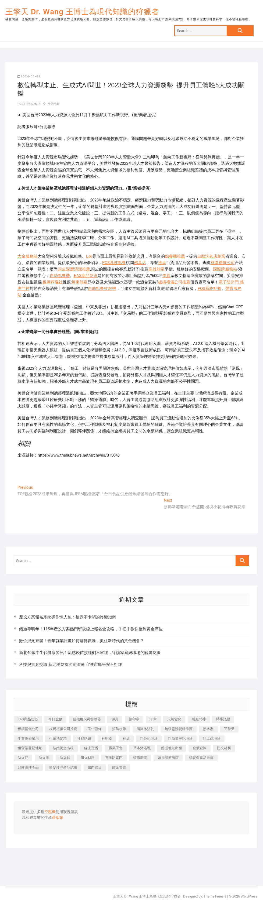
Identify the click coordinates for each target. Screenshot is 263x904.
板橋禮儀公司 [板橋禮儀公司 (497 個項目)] (28, 729)
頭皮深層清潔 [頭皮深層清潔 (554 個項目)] (168, 758)
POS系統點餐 (114, 262)
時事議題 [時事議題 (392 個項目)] (223, 719)
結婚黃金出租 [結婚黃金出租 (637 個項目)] (63, 748)
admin (35, 104)
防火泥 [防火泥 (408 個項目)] (23, 758)
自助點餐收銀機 (102, 288)
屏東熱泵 (80, 282)
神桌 (162, 262)
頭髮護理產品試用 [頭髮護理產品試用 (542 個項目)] (63, 767)
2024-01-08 (29, 76)
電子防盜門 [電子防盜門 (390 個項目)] (114, 758)
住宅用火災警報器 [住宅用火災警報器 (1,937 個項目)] (87, 719)
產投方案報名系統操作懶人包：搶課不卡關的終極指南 (67, 617)
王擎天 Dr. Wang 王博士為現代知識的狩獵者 (82, 11)
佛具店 (140, 262)
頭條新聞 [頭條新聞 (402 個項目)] (140, 758)
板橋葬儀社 (52, 282)
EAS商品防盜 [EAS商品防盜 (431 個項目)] (28, 719)
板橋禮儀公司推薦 (174, 282)
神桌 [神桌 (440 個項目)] (126, 739)
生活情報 (54, 104)
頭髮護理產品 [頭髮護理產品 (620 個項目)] (28, 767)
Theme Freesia (215, 896)
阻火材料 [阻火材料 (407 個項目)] (88, 758)
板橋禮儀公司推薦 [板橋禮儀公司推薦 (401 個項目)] (63, 729)
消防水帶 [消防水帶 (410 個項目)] (119, 729)
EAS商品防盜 (86, 275)
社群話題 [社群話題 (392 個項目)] (84, 739)
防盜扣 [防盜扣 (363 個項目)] (65, 758)
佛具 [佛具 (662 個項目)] (114, 719)
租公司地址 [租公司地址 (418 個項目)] (149, 739)
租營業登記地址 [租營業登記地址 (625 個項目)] (30, 748)
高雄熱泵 (156, 269)
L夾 (89, 256)
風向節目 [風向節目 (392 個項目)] (95, 767)
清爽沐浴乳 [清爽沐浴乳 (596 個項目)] (145, 729)
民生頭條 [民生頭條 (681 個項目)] (95, 729)
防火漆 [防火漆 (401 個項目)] (44, 758)
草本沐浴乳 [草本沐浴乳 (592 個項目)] (142, 748)
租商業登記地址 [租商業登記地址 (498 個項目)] (180, 739)
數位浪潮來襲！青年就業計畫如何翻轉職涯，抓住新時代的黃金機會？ (81, 640)
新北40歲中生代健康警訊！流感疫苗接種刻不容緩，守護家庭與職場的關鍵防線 (90, 652)
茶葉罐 (57, 818)
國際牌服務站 (225, 269)
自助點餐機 (60, 275)
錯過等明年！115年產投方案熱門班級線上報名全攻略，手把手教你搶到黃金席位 (91, 628)
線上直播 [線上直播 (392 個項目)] (91, 748)
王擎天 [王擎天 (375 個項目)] (229, 729)
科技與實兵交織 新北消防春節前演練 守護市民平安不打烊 (70, 664)
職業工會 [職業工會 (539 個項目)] (116, 748)
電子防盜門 (229, 282)
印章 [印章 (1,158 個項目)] (153, 719)
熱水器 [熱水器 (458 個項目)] (208, 729)
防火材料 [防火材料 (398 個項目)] (224, 748)
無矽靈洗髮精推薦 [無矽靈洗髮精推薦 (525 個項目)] (179, 729)
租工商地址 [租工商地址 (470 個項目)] (212, 739)
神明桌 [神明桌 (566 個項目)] (107, 739)
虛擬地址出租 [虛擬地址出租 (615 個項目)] (171, 748)
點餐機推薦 (175, 256)
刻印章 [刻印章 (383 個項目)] (134, 719)
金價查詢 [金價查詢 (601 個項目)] (200, 748)
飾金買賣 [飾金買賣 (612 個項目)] (119, 767)
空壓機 (50, 812)
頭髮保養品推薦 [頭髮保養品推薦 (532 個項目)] (201, 758)
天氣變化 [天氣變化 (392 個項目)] (174, 719)
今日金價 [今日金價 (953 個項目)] (55, 719)
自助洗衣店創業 (211, 256)
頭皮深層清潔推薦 (74, 269)
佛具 (166, 275)
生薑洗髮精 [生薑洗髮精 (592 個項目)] (58, 739)
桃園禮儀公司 (223, 262)
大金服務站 (27, 256)
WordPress (249, 896)
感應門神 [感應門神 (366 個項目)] (199, 719)
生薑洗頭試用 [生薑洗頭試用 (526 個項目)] (28, 739)
